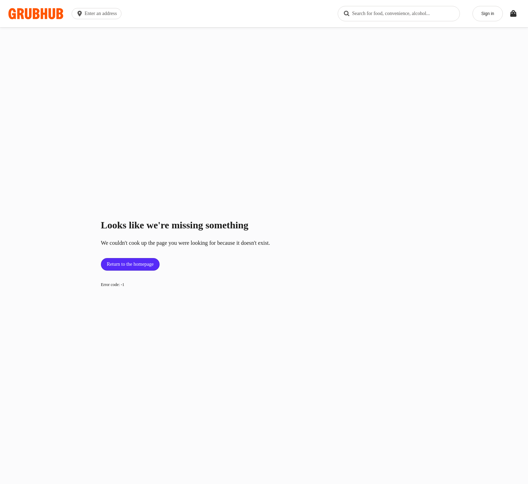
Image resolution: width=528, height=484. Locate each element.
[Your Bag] (513, 13)
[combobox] (399, 13)
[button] (98, 13)
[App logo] (35, 14)
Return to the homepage (130, 264)
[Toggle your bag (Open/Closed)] (513, 13)
